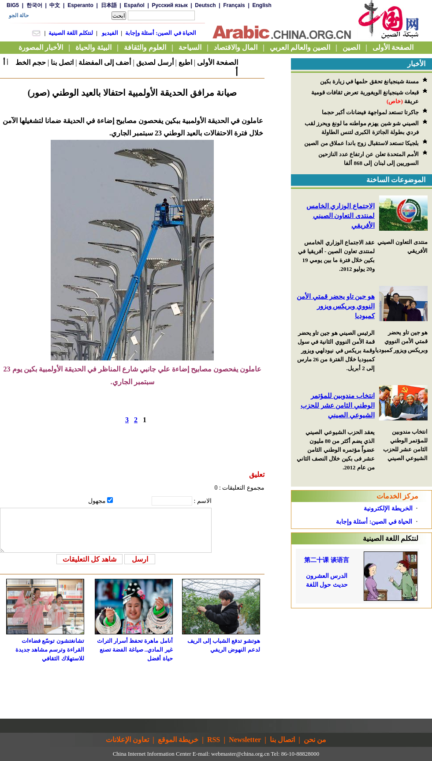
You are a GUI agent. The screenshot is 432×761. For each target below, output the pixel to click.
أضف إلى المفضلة (104, 62)
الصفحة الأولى (217, 62)
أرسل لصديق (155, 62)
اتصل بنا (62, 62)
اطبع (185, 62)
